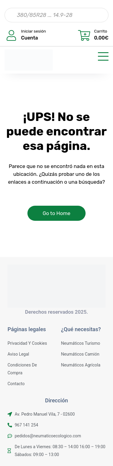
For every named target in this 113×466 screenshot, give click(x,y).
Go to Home (56, 213)
